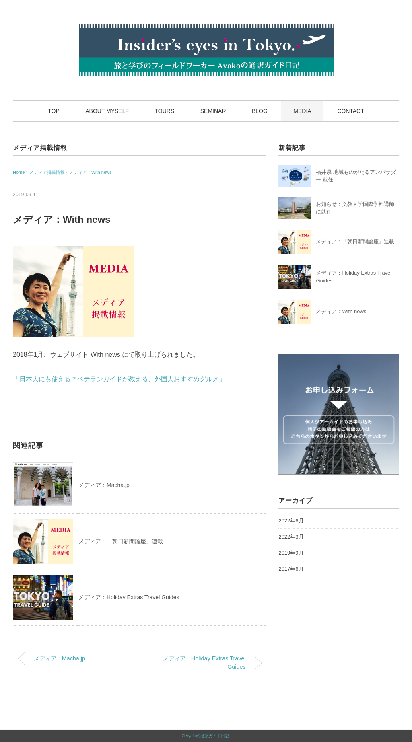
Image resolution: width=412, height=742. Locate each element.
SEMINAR (213, 111)
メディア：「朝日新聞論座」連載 (120, 541)
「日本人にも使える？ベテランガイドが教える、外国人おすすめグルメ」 (119, 379)
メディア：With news (90, 172)
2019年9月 (290, 553)
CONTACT (350, 111)
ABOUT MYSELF (107, 111)
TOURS (165, 111)
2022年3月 (290, 537)
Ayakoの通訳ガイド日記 (207, 736)
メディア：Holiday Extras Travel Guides (128, 597)
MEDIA (302, 111)
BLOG (260, 111)
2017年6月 (290, 569)
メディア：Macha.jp (104, 485)
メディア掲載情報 (40, 147)
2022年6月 (290, 521)
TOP (54, 111)
